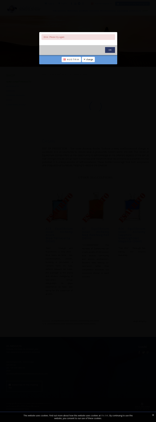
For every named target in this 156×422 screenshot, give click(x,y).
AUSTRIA (71, 69)
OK (110, 60)
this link (104, 415)
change (88, 69)
